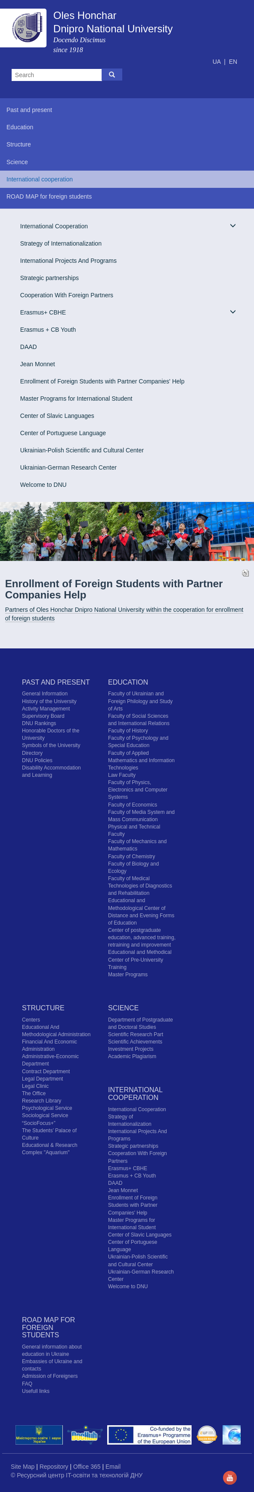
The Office (34, 1093)
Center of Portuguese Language (63, 433)
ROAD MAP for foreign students (48, 1327)
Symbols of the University (51, 745)
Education (128, 682)
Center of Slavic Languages (57, 415)
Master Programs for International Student (76, 398)
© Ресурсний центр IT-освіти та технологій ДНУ (76, 1475)
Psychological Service (47, 1108)
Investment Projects (130, 1049)
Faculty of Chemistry (131, 856)
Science (123, 1008)
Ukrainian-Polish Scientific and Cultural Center (82, 450)
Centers (31, 1020)
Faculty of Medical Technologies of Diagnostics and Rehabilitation (140, 885)
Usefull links (36, 1391)
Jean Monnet (37, 364)
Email (113, 1466)
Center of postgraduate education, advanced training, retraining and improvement (142, 937)
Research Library (41, 1101)
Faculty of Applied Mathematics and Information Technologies (141, 760)
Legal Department (42, 1079)
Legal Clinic (35, 1086)
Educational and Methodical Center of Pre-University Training (139, 959)
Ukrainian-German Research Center (68, 467)
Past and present (56, 682)
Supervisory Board (43, 716)
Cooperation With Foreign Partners (66, 295)
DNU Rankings (39, 723)
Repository (55, 1466)
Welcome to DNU (43, 484)
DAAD (28, 346)
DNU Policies (37, 760)
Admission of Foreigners (49, 1376)
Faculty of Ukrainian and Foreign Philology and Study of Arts (140, 701)
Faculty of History (128, 731)
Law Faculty (122, 775)
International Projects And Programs (68, 260)
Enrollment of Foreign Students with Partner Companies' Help (102, 381)
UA (218, 61)
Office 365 (87, 1466)
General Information (45, 694)
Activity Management (46, 709)
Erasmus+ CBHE (128, 312)
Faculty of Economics (132, 805)
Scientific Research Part (135, 1034)
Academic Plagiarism (132, 1056)
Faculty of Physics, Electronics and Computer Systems (137, 789)
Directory (32, 753)
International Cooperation (128, 226)
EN (233, 61)
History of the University (49, 701)
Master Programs (128, 975)
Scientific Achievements (135, 1042)
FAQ (27, 1384)
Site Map (23, 1466)
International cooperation (135, 1093)
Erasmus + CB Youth (48, 329)
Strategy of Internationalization (61, 243)
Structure (43, 1008)
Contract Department (46, 1071)
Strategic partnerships (49, 277)
